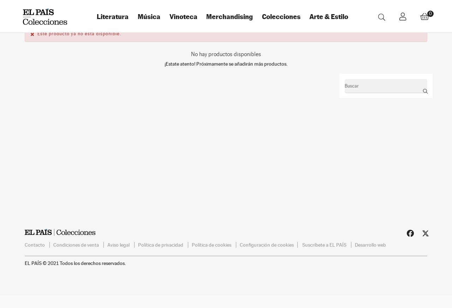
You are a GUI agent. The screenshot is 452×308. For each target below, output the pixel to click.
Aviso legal (119, 256)
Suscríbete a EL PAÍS (324, 256)
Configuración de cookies (267, 256)
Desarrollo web (370, 256)
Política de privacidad (161, 256)
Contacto (35, 256)
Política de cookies (212, 256)
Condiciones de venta (76, 256)
